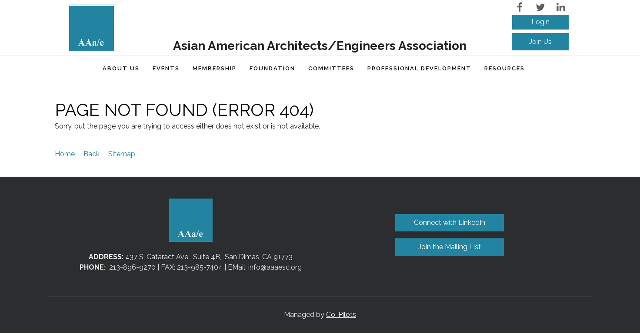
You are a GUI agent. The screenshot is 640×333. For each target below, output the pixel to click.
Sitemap (121, 154)
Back (91, 154)
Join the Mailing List (449, 247)
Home (65, 154)
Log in (540, 22)
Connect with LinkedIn (449, 222)
